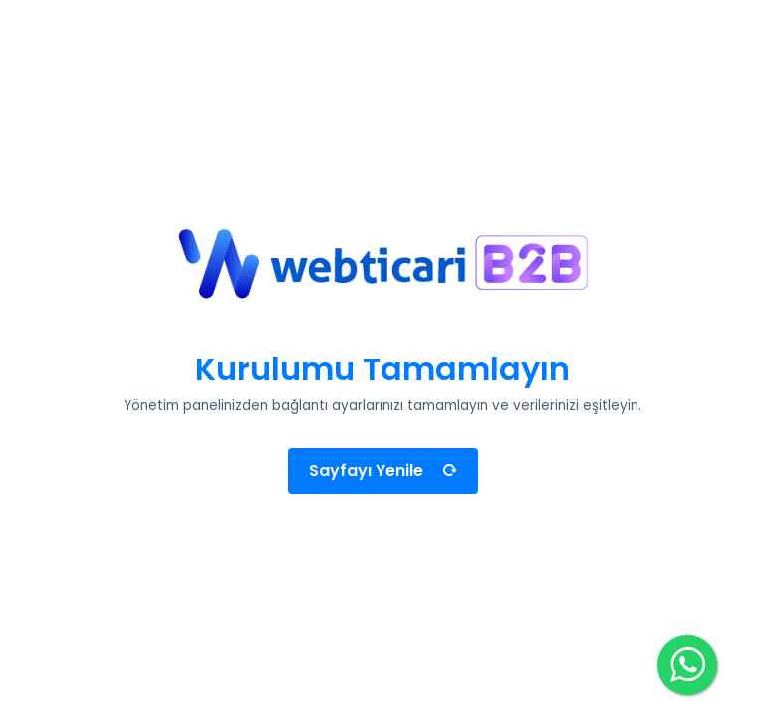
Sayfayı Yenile (383, 470)
